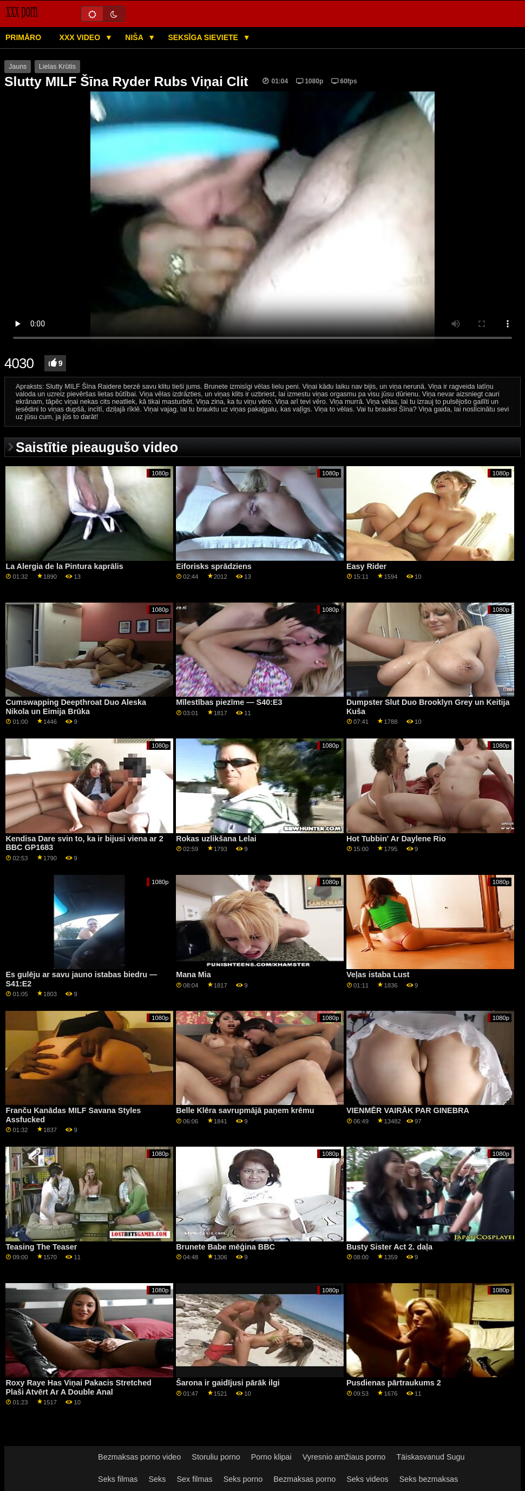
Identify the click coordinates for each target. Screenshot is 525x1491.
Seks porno (243, 1479)
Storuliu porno (216, 1457)
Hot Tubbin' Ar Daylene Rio (396, 838)
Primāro (23, 37)
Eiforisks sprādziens (214, 566)
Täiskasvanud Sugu (430, 1457)
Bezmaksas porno (304, 1479)
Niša (135, 37)
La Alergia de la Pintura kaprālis (64, 566)
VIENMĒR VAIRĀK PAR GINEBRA (407, 1110)
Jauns (18, 66)
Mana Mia (193, 974)
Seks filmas (117, 1479)
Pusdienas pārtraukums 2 (393, 1382)
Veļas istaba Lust (378, 974)
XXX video (81, 37)
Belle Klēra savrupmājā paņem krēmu (245, 1110)
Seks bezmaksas (428, 1479)
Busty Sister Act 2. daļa (389, 1246)
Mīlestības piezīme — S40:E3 (229, 702)
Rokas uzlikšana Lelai (216, 838)
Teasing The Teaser (41, 1246)
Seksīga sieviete (204, 37)
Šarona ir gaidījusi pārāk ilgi (228, 1382)
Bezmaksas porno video (139, 1457)
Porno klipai (271, 1457)
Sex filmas (194, 1479)
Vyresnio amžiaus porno (344, 1457)
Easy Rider (366, 566)
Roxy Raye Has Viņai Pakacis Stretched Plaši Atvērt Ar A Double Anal (78, 1387)
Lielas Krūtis (57, 66)
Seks (157, 1479)
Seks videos (367, 1479)
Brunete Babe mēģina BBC (225, 1246)
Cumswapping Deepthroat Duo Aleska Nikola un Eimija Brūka (75, 707)
